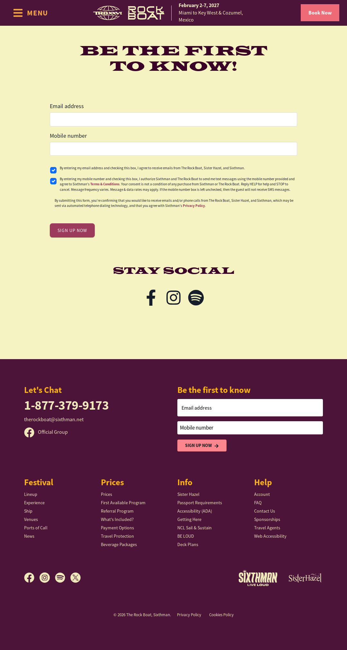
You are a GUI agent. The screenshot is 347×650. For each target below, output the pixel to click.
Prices (106, 494)
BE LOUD (185, 536)
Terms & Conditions (105, 184)
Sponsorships (267, 519)
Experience (34, 503)
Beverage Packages (119, 544)
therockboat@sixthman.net (54, 419)
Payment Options (117, 528)
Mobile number (68, 135)
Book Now (320, 12)
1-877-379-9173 (66, 405)
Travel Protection (117, 536)
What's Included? (117, 519)
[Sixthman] (258, 578)
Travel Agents (267, 528)
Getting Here (189, 519)
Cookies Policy (221, 615)
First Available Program (123, 503)
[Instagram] (47, 577)
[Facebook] (32, 577)
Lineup (30, 494)
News (29, 536)
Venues (31, 519)
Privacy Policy (194, 205)
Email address (67, 106)
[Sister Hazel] (305, 577)
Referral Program (117, 511)
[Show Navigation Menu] (30, 13)
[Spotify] (62, 577)
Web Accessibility (270, 536)
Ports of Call (36, 528)
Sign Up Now (202, 445)
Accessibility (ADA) (194, 511)
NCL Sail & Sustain (194, 528)
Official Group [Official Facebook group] (46, 432)
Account (262, 494)
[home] (173, 12)
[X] (75, 577)
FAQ (258, 503)
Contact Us (264, 511)
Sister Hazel (188, 494)
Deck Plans (187, 544)
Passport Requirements (199, 503)
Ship (28, 511)
